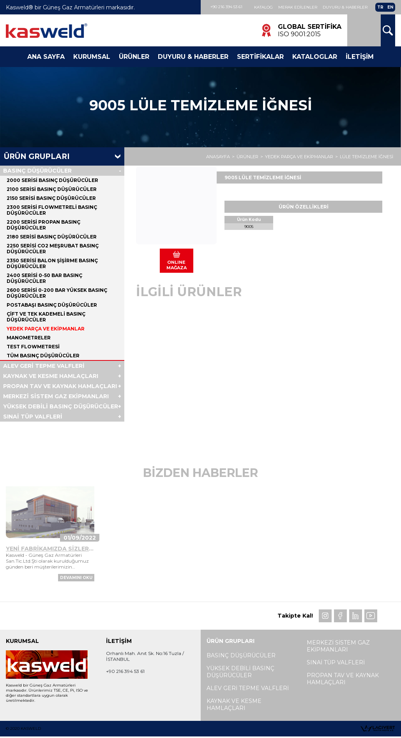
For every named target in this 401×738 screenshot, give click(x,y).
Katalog (263, 7)
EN (390, 7)
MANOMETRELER (29, 338)
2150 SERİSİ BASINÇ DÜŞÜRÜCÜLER (51, 198)
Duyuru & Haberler (345, 7)
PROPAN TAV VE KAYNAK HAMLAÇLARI (60, 386)
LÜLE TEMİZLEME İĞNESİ (366, 156)
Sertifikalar (260, 56)
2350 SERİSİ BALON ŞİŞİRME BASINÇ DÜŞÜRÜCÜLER (52, 263)
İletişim (360, 56)
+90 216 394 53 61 (226, 6)
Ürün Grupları (37, 156)
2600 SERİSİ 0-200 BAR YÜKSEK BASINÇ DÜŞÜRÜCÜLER (57, 293)
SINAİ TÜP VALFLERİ (32, 416)
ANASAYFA (218, 156)
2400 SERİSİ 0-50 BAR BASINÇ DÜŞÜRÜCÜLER (44, 278)
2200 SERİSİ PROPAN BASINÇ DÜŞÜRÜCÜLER (43, 225)
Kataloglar (314, 56)
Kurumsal (91, 56)
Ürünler (134, 56)
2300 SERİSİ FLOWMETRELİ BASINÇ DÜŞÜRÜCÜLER (52, 210)
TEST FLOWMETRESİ (33, 347)
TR (380, 7)
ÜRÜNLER (247, 156)
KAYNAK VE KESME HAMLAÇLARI (50, 376)
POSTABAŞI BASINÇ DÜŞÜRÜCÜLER (52, 305)
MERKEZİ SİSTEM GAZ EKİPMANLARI (56, 396)
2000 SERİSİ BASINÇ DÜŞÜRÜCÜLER (52, 180)
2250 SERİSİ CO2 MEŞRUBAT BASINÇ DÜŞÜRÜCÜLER (53, 248)
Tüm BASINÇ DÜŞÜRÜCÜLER (43, 355)
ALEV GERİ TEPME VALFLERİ (44, 365)
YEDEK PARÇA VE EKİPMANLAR (299, 156)
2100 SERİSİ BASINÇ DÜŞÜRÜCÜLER (52, 189)
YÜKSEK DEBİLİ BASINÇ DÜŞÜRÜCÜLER (60, 406)
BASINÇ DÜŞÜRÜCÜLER (37, 170)
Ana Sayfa (46, 56)
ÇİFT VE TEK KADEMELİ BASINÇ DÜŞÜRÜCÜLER (46, 317)
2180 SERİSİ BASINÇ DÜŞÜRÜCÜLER (52, 237)
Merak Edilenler (297, 7)
